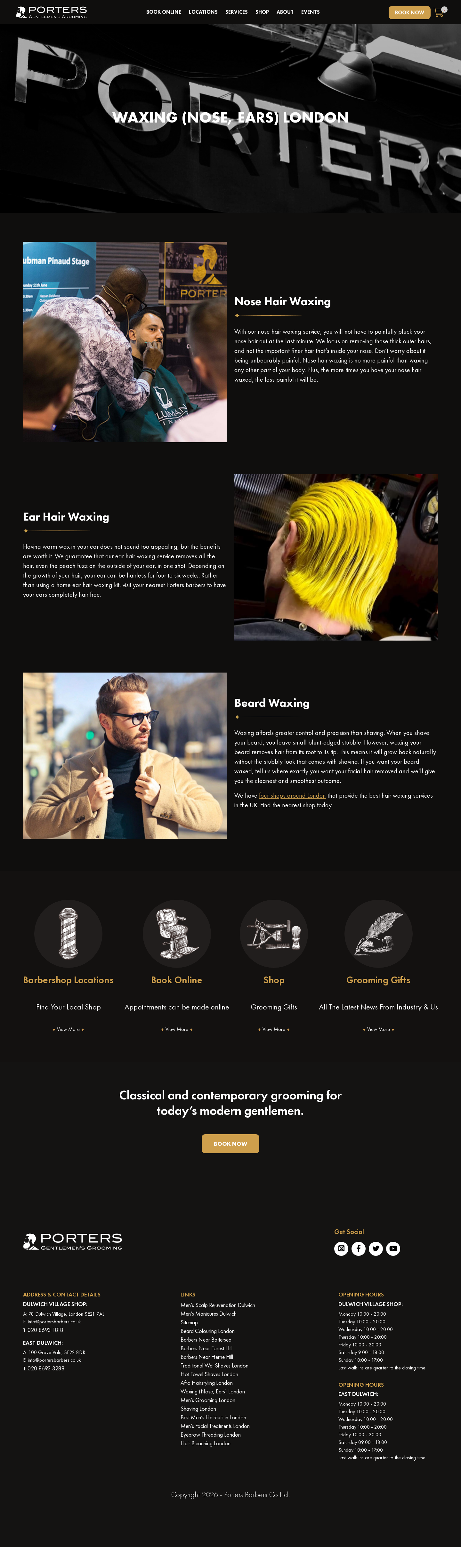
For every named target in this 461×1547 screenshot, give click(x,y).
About (285, 12)
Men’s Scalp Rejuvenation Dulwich (218, 1305)
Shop (262, 12)
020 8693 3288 (46, 1368)
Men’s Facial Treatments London (215, 1426)
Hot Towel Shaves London (209, 1374)
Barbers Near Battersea (206, 1339)
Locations (203, 12)
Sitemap (189, 1322)
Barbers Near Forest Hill (206, 1348)
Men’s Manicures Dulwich (209, 1313)
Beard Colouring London (208, 1331)
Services (236, 12)
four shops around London (292, 795)
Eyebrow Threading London (211, 1434)
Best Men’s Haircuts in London (213, 1417)
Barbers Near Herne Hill (207, 1356)
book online (163, 12)
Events (310, 12)
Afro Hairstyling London (207, 1382)
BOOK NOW (409, 12)
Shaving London (198, 1408)
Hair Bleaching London (205, 1443)
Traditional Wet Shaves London (214, 1365)
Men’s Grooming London (208, 1400)
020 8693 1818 (45, 1330)
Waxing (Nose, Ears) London (213, 1391)
